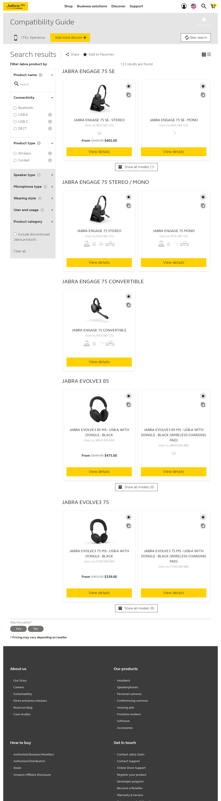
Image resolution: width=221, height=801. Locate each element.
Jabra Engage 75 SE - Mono (174, 120)
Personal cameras (129, 693)
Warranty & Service (130, 791)
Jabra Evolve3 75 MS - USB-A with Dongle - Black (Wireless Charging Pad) (173, 556)
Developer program (130, 778)
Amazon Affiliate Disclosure (32, 771)
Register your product (132, 771)
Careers (18, 687)
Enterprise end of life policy (135, 797)
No (35, 629)
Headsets (123, 680)
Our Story (20, 680)
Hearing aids (125, 706)
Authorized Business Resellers (33, 752)
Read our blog (22, 706)
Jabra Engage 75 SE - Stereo (99, 120)
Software (123, 719)
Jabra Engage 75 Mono (174, 231)
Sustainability (22, 693)
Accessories (125, 726)
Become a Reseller (130, 784)
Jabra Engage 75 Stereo (99, 231)
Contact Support (128, 758)
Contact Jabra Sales (130, 752)
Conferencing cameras (132, 700)
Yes (18, 629)
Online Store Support (131, 765)
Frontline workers (129, 713)
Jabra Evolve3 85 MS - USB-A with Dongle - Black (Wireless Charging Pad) (173, 435)
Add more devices (71, 37)
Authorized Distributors (29, 758)
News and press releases (30, 700)
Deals (17, 765)
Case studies (21, 713)
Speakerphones (127, 687)
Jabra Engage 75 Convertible (99, 330)
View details (99, 151)
